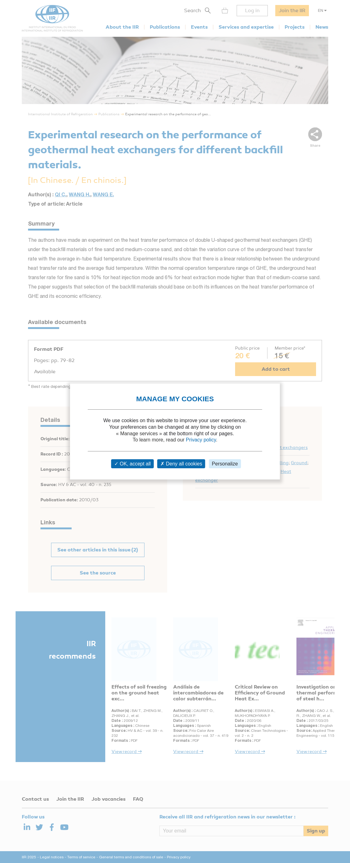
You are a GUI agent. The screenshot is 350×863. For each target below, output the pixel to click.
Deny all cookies (181, 463)
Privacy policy (201, 439)
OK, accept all (132, 463)
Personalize (225, 463)
